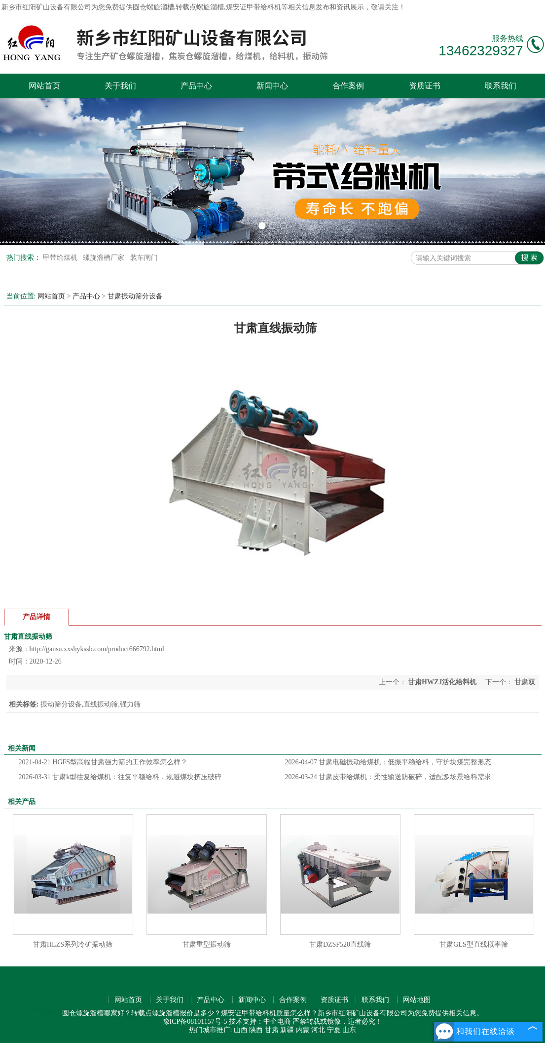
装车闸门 (144, 257)
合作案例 (348, 86)
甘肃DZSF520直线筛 (340, 944)
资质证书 (424, 86)
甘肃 (272, 1030)
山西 (241, 1030)
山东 (349, 1030)
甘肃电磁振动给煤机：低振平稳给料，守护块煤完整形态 (388, 762)
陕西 (256, 1030)
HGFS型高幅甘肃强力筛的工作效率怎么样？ (103, 762)
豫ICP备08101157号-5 (195, 1021)
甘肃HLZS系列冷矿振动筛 (72, 944)
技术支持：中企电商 (260, 1021)
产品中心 (196, 86)
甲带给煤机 (61, 257)
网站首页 (44, 86)
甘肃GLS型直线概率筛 (473, 944)
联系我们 (500, 86)
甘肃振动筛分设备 (135, 296)
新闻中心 (272, 86)
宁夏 (334, 1030)
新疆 (287, 1030)
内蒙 (303, 1030)
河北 (318, 1030)
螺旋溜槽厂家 (104, 257)
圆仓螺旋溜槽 (153, 7)
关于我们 (120, 86)
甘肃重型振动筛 (206, 944)
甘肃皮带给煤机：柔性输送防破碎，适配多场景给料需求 (388, 777)
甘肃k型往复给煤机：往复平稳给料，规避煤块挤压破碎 (120, 777)
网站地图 (417, 999)
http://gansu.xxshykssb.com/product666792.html (97, 649)
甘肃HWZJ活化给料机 (442, 682)
